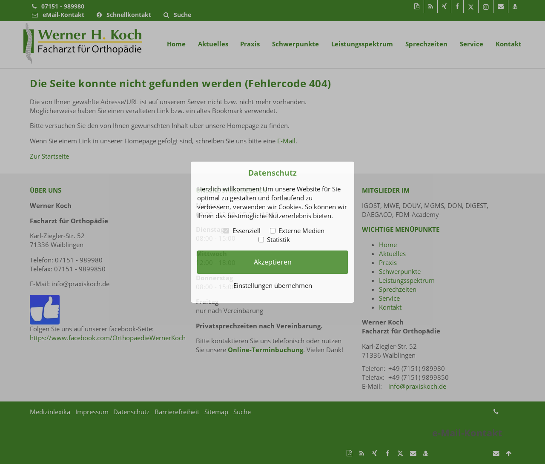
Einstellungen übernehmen (272, 285)
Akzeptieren (273, 262)
